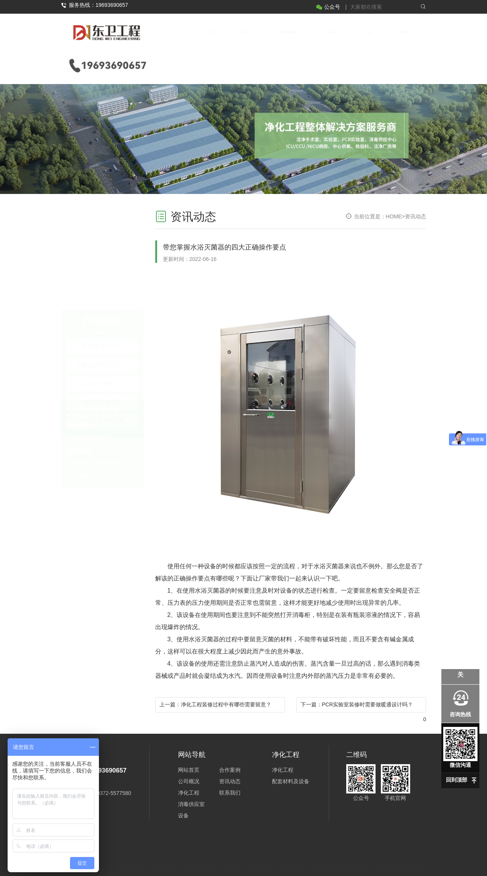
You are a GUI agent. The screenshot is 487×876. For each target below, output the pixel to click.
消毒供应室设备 (289, 32)
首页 (175, 32)
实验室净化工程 (102, 275)
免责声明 (310, 855)
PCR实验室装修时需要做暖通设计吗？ (367, 704)
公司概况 (210, 32)
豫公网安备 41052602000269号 (245, 865)
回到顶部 (456, 780)
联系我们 (403, 32)
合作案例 (333, 32)
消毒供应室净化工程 (102, 238)
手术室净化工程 (102, 219)
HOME (394, 216)
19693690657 (89, 397)
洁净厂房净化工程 (102, 294)
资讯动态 (368, 32)
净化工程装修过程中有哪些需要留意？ (226, 704)
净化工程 (245, 32)
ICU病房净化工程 (102, 257)
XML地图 (388, 855)
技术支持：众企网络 (275, 855)
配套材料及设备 (290, 781)
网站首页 (188, 770)
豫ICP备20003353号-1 (349, 855)
